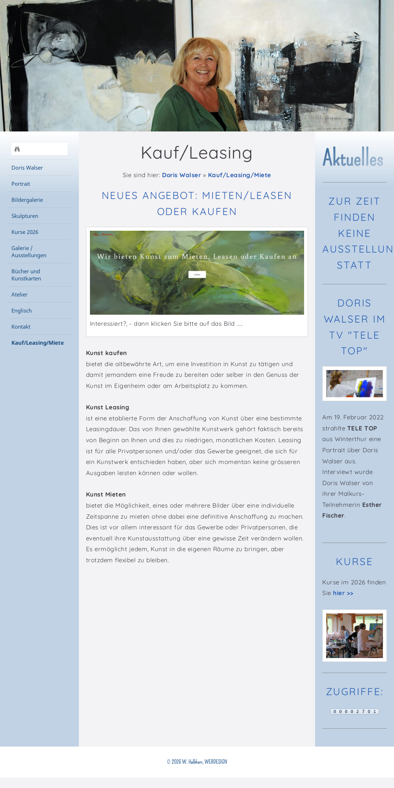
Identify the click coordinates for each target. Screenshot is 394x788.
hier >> (343, 593)
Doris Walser (181, 175)
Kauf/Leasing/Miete (239, 175)
